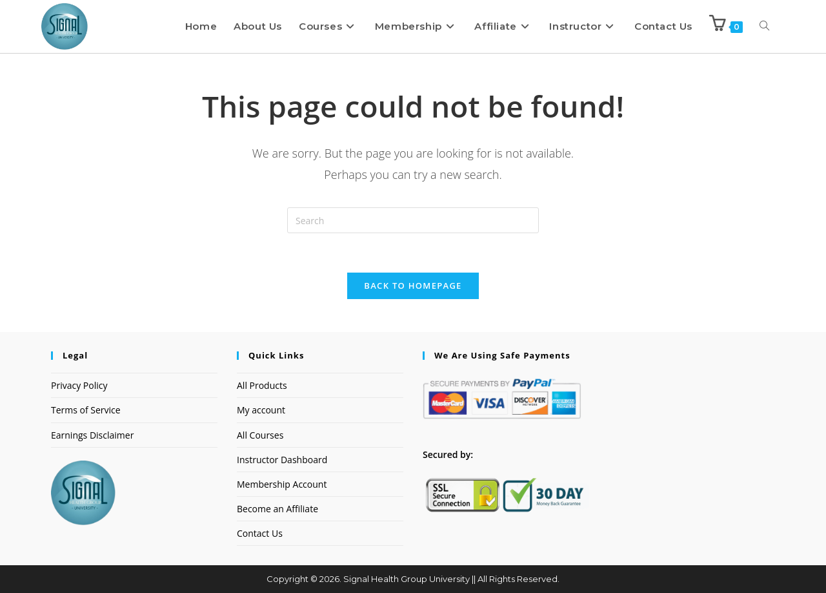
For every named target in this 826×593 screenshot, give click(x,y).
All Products (262, 385)
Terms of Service (86, 410)
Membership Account (282, 484)
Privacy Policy (79, 385)
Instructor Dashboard (282, 459)
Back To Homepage (412, 285)
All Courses (260, 435)
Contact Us (260, 533)
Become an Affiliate (277, 509)
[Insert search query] (413, 220)
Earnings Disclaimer (92, 435)
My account (261, 410)
